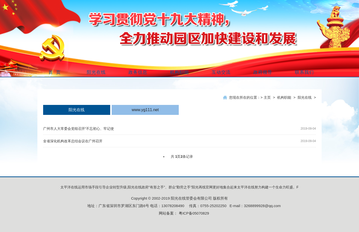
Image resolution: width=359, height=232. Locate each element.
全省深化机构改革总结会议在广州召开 (72, 141)
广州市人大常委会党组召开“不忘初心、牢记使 (78, 129)
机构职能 (284, 97)
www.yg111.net (145, 110)
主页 (267, 97)
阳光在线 (305, 97)
